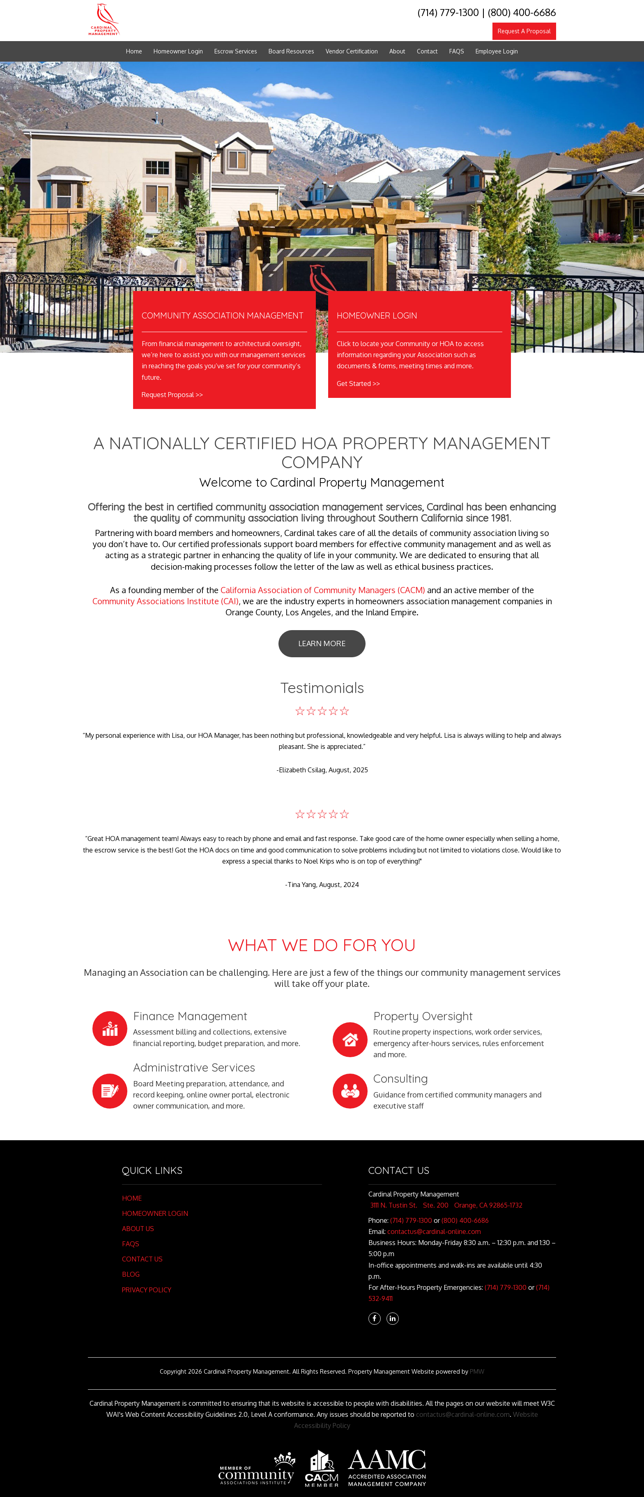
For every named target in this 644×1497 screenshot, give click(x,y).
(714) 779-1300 (448, 12)
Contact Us (142, 1259)
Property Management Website (391, 1371)
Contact (427, 51)
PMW (477, 1371)
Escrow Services (235, 51)
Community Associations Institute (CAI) (165, 601)
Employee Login (497, 51)
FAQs (130, 1244)
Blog (131, 1274)
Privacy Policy (146, 1290)
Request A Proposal (524, 31)
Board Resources (291, 51)
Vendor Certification (352, 51)
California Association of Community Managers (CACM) (323, 589)
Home (134, 51)
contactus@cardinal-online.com (434, 1231)
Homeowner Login (178, 51)
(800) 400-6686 (522, 12)
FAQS (456, 51)
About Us (138, 1228)
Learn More (322, 643)
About (397, 51)
